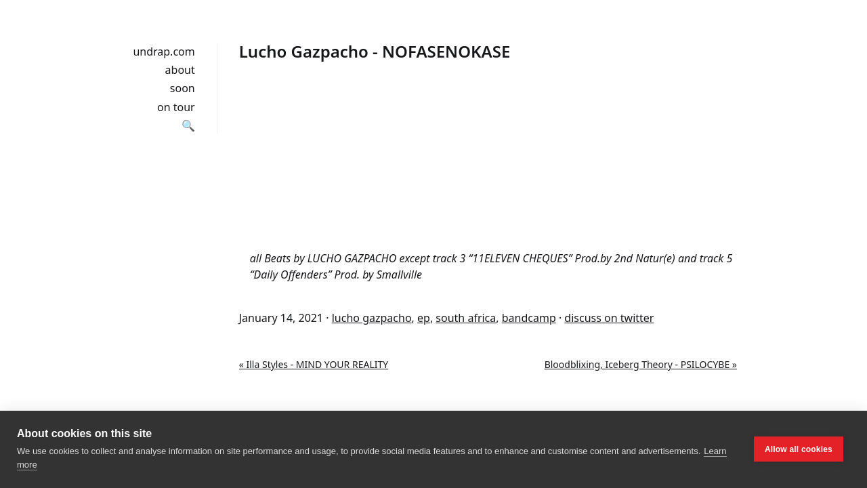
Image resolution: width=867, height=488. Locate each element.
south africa (466, 317)
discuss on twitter (609, 317)
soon (182, 88)
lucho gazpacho (372, 317)
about (180, 69)
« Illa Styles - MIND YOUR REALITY (313, 364)
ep (423, 317)
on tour (176, 107)
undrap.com (163, 51)
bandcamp (529, 317)
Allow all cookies (798, 449)
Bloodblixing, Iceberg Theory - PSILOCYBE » (641, 364)
